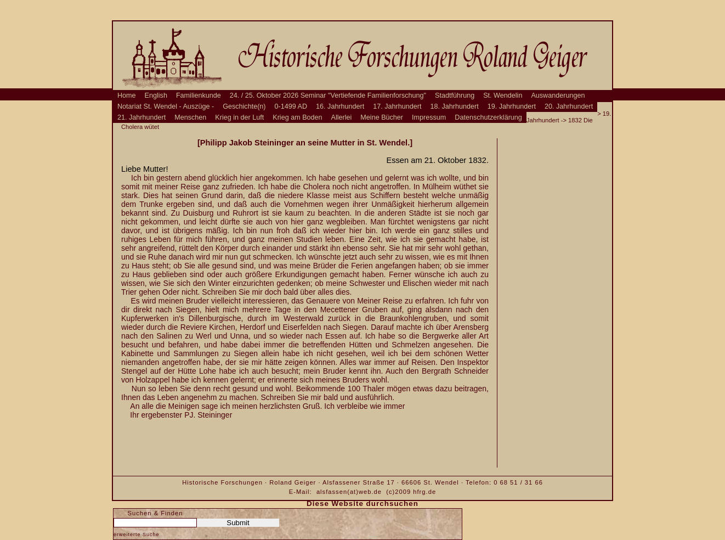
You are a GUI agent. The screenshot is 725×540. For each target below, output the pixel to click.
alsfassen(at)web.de (349, 491)
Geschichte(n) (244, 106)
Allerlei (341, 117)
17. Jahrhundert (397, 106)
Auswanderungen (558, 95)
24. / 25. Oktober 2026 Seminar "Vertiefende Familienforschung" (328, 95)
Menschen (190, 117)
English (156, 95)
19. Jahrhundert (512, 106)
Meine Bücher (381, 117)
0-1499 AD (291, 106)
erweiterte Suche (137, 534)
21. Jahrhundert (141, 117)
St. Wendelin (502, 95)
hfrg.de (424, 491)
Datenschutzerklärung (488, 117)
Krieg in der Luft (239, 117)
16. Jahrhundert (340, 106)
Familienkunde (198, 95)
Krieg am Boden (297, 117)
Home (126, 95)
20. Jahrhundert (569, 106)
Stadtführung (454, 95)
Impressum (429, 117)
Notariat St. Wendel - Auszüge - (165, 106)
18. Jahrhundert (455, 106)
